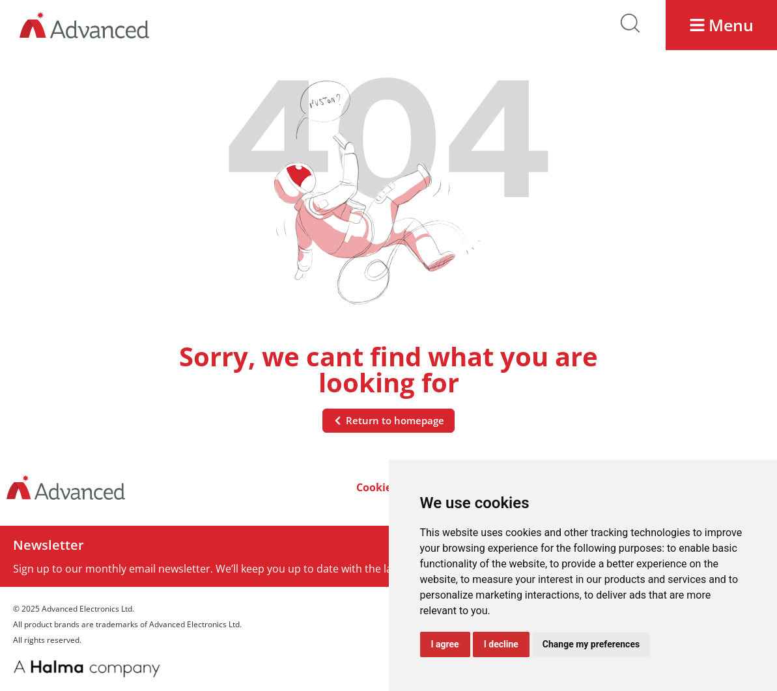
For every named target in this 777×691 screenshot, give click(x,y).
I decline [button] (501, 644)
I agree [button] (445, 644)
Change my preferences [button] (591, 644)
